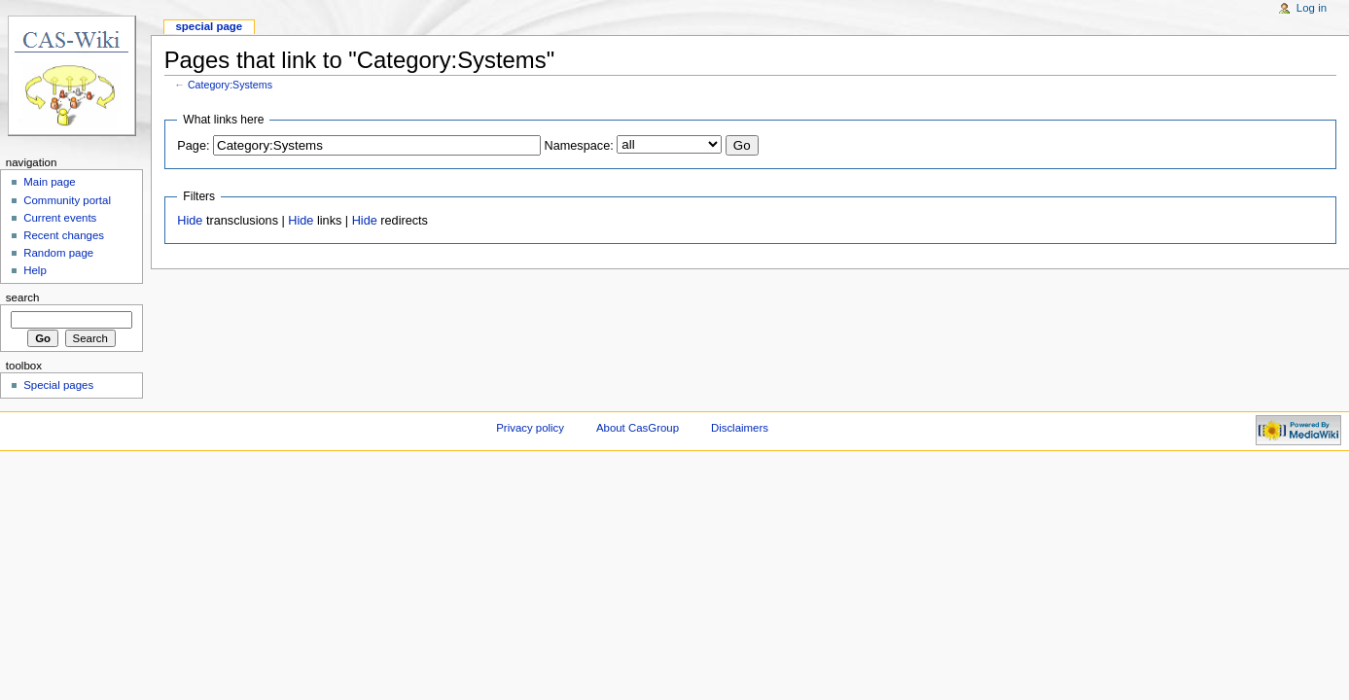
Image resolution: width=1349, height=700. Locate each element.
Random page (58, 253)
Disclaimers (739, 428)
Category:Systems (230, 84)
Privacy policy (530, 428)
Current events (59, 218)
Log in (1311, 8)
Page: (193, 146)
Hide (189, 221)
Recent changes (63, 235)
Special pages (58, 385)
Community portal (67, 200)
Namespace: (579, 146)
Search (23, 297)
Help (35, 270)
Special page (208, 26)
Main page (49, 182)
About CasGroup (637, 428)
